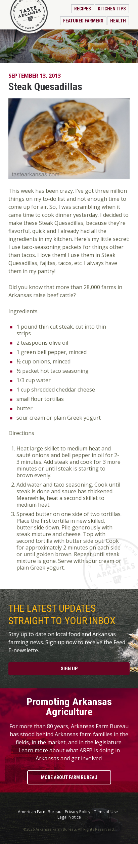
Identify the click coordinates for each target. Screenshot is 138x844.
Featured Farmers (83, 20)
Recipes (82, 8)
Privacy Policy (77, 812)
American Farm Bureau (39, 812)
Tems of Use (106, 812)
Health (118, 20)
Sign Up (69, 668)
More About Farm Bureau (69, 777)
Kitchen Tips (112, 8)
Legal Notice (69, 817)
